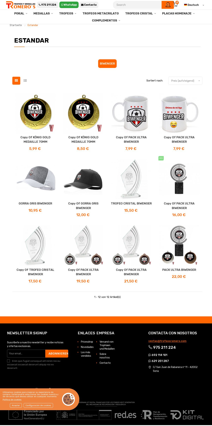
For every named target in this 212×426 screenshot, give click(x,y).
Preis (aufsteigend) (186, 82)
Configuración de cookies (38, 405)
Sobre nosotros (105, 357)
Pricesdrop (87, 342)
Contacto (105, 363)
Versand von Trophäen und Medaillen (107, 346)
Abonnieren (58, 354)
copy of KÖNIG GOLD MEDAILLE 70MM (35, 140)
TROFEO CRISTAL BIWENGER (131, 204)
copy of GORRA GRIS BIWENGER (83, 207)
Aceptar (16, 405)
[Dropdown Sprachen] (193, 5)
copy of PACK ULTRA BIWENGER (131, 140)
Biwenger (107, 64)
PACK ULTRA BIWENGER (179, 270)
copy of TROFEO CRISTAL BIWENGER (35, 273)
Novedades (87, 347)
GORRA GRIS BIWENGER (35, 204)
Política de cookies (12, 399)
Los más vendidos (86, 355)
